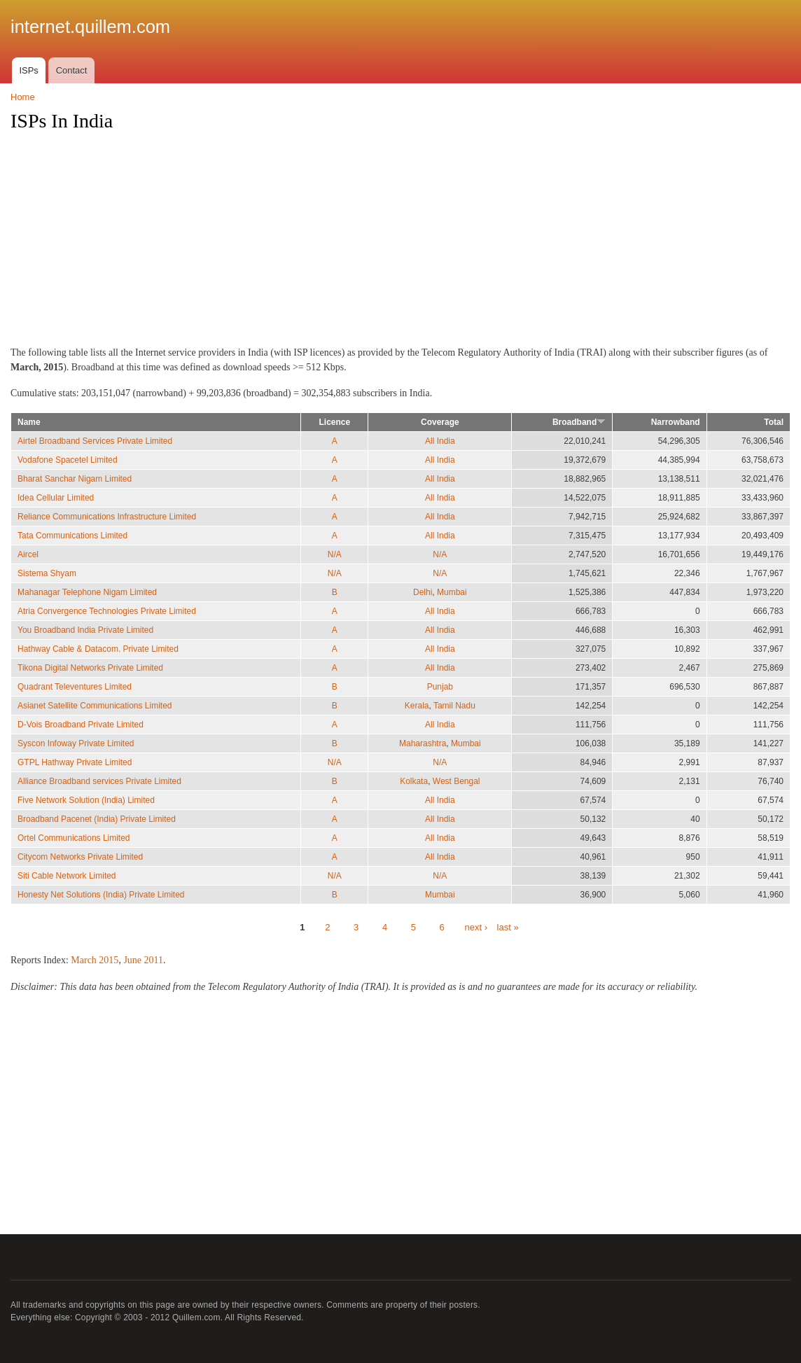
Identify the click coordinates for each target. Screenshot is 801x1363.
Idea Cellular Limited (56, 498)
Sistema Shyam (47, 573)
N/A (335, 554)
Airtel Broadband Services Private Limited (95, 441)
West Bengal (456, 781)
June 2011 (143, 960)
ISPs (28, 70)
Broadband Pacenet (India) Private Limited (97, 819)
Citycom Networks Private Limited (80, 857)
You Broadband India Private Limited (85, 630)
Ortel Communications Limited (74, 838)
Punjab (440, 687)
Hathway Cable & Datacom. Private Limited (98, 649)
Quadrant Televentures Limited (75, 687)
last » (508, 927)
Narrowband (675, 422)
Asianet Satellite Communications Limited (95, 706)
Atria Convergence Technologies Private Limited (107, 611)
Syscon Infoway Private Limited (76, 743)
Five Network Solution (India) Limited (86, 800)
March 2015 (94, 960)
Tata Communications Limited (72, 535)
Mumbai (452, 592)
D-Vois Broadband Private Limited (81, 724)
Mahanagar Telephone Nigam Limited (87, 592)
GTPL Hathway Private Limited (75, 762)
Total (773, 422)
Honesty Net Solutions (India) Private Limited (101, 895)
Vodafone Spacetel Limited (68, 460)
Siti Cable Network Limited (67, 876)
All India (440, 441)
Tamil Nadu (454, 706)
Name (29, 422)
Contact (72, 70)
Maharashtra (422, 743)
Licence (335, 422)
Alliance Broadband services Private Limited (99, 781)
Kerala (417, 706)
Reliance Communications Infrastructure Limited (107, 517)
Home (23, 97)
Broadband (579, 422)
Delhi (422, 592)
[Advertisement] (400, 243)
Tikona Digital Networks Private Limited (90, 668)
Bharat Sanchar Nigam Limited (75, 479)
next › (475, 927)
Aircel (28, 554)
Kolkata (414, 781)
